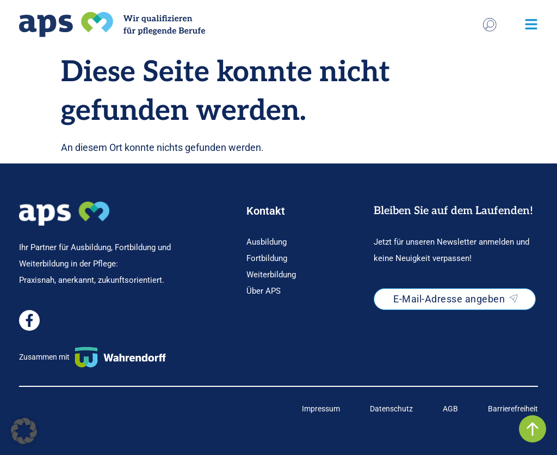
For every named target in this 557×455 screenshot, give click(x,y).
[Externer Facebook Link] (29, 320)
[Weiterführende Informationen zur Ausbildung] (296, 242)
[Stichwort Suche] (490, 25)
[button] (24, 431)
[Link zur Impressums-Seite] (321, 409)
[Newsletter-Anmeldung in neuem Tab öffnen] (455, 299)
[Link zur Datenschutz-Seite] (391, 409)
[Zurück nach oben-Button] (532, 428)
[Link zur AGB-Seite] (450, 409)
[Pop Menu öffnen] (531, 24)
